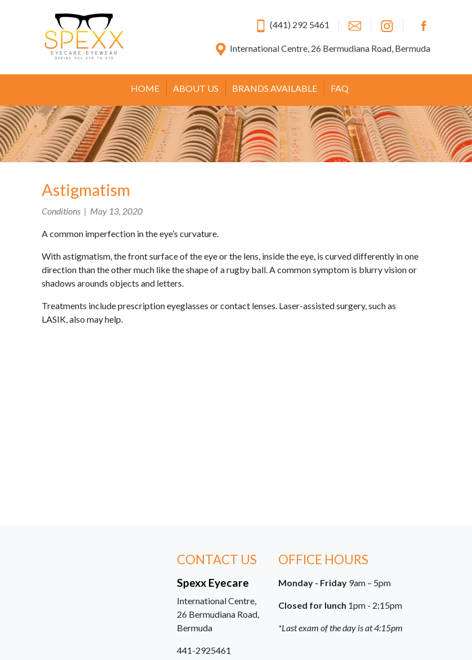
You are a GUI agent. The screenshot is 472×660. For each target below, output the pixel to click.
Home (145, 88)
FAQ (340, 88)
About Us (196, 88)
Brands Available (274, 88)
